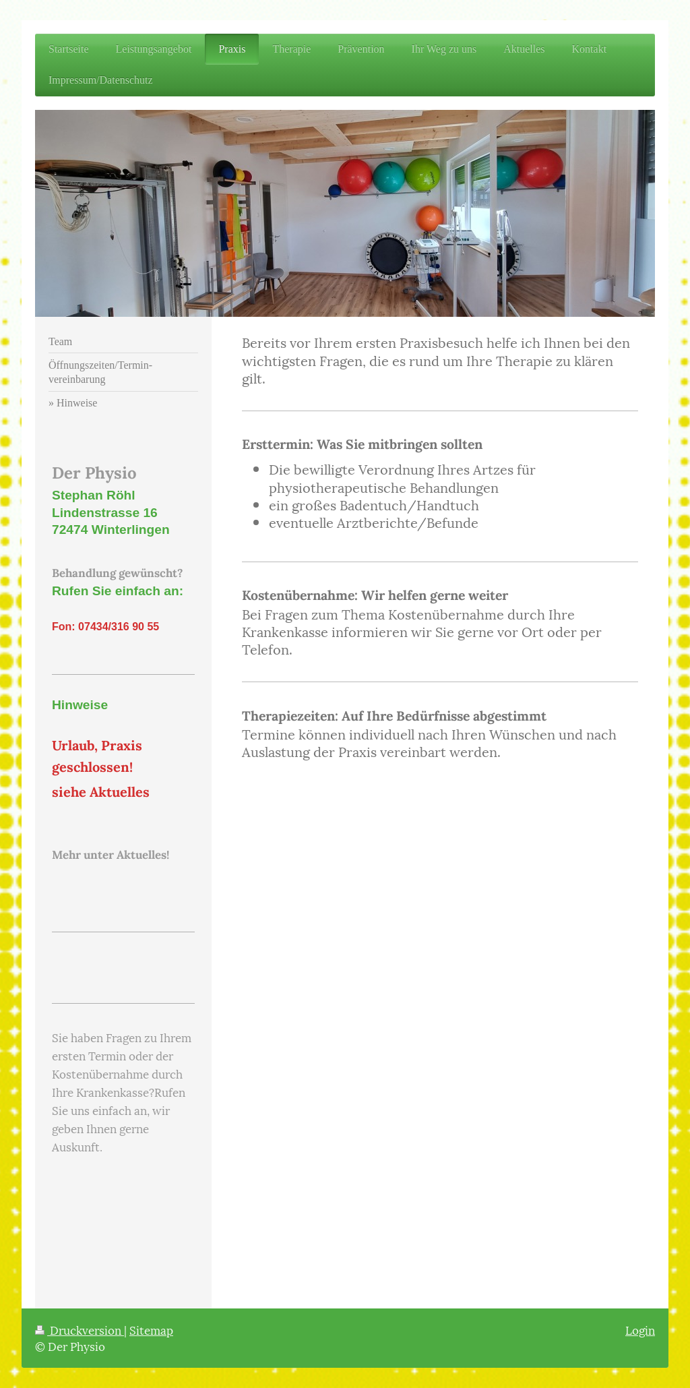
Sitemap (151, 1329)
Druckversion (79, 1329)
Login (640, 1329)
